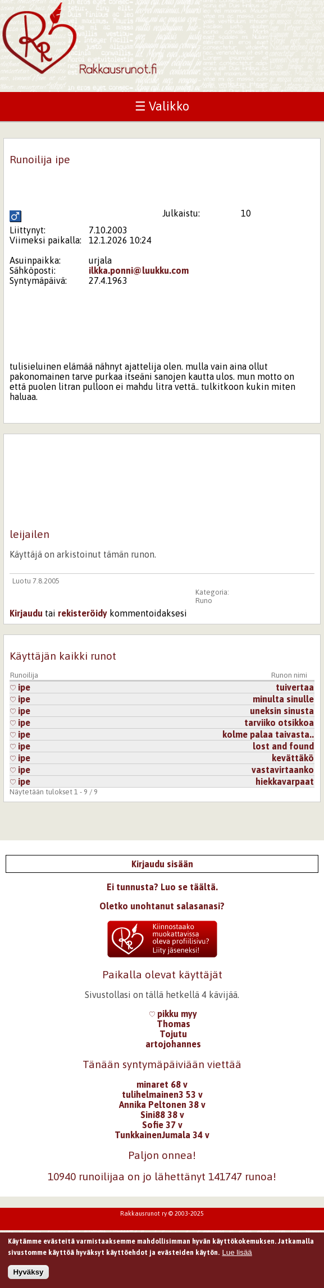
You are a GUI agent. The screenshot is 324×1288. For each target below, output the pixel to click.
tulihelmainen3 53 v (162, 1094)
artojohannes (173, 1044)
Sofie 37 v (162, 1125)
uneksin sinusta (282, 711)
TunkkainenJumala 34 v (162, 1135)
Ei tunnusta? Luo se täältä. (162, 887)
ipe (20, 687)
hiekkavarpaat (284, 781)
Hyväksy (28, 1273)
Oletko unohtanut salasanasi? (162, 906)
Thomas (173, 1024)
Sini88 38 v (162, 1115)
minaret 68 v (162, 1084)
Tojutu (173, 1034)
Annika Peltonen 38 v (162, 1105)
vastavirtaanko (283, 770)
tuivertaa (295, 687)
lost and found (283, 746)
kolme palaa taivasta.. (268, 734)
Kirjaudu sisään (162, 864)
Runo (203, 600)
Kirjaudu (26, 613)
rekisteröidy (82, 613)
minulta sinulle (283, 699)
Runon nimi (289, 675)
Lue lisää (237, 1253)
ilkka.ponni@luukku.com (139, 270)
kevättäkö (293, 758)
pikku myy (173, 1014)
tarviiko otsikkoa (279, 722)
